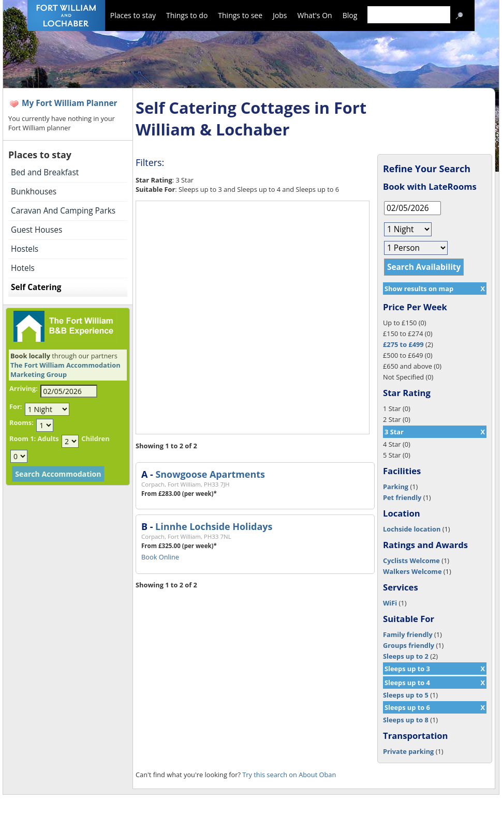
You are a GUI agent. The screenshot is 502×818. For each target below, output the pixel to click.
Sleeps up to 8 (406, 719)
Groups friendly (408, 645)
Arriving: (23, 388)
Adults (47, 438)
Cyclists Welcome (411, 560)
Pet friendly (402, 497)
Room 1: (22, 438)
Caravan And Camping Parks (63, 210)
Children (95, 438)
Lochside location (411, 529)
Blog (350, 15)
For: (15, 406)
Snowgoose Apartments (209, 474)
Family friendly (408, 634)
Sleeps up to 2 (406, 656)
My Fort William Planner (69, 103)
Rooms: (21, 422)
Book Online (160, 557)
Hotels (23, 268)
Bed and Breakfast (45, 172)
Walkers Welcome (412, 571)
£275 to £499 (403, 344)
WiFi (390, 603)
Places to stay (133, 15)
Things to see (240, 15)
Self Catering (36, 287)
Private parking (408, 751)
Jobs (280, 15)
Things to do (187, 15)
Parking (395, 486)
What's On (315, 15)
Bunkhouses (33, 191)
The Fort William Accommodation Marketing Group (65, 369)
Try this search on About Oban (289, 774)
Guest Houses (36, 229)
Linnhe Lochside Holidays (213, 526)
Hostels (24, 249)
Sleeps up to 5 (406, 695)
